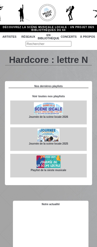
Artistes (9, 36)
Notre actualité (50, 204)
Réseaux (28, 36)
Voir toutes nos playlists (48, 96)
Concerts (69, 36)
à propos (87, 36)
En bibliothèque (48, 37)
